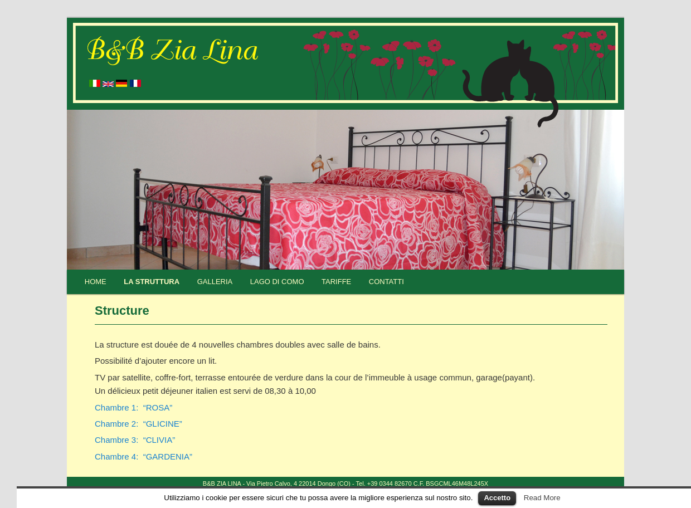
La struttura (151, 281)
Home (95, 281)
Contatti (386, 281)
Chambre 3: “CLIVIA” (135, 439)
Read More (542, 498)
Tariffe (336, 281)
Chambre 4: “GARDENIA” (143, 456)
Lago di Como (277, 281)
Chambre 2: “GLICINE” (138, 423)
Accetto (497, 498)
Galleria (215, 281)
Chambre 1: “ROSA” (133, 407)
